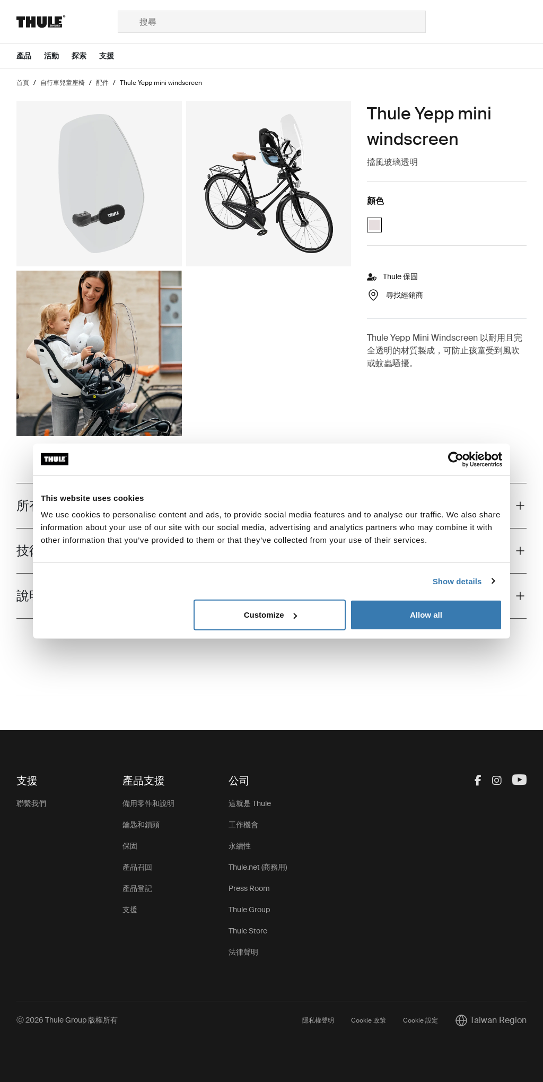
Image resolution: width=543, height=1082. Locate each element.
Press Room (249, 888)
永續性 (240, 846)
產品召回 (137, 867)
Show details (457, 580)
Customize (270, 614)
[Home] (67, 21)
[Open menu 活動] (58, 56)
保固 (129, 846)
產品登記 (137, 888)
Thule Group (249, 909)
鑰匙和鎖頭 (141, 824)
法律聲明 (243, 952)
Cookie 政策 (368, 1020)
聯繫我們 (31, 803)
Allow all (426, 614)
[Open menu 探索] (85, 56)
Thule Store (248, 931)
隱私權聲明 (318, 1020)
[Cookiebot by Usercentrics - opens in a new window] (455, 459)
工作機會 (243, 824)
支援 (129, 909)
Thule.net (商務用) (258, 867)
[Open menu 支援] (113, 56)
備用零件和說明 (148, 803)
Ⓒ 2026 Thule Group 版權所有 (67, 1020)
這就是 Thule (250, 803)
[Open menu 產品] (30, 56)
